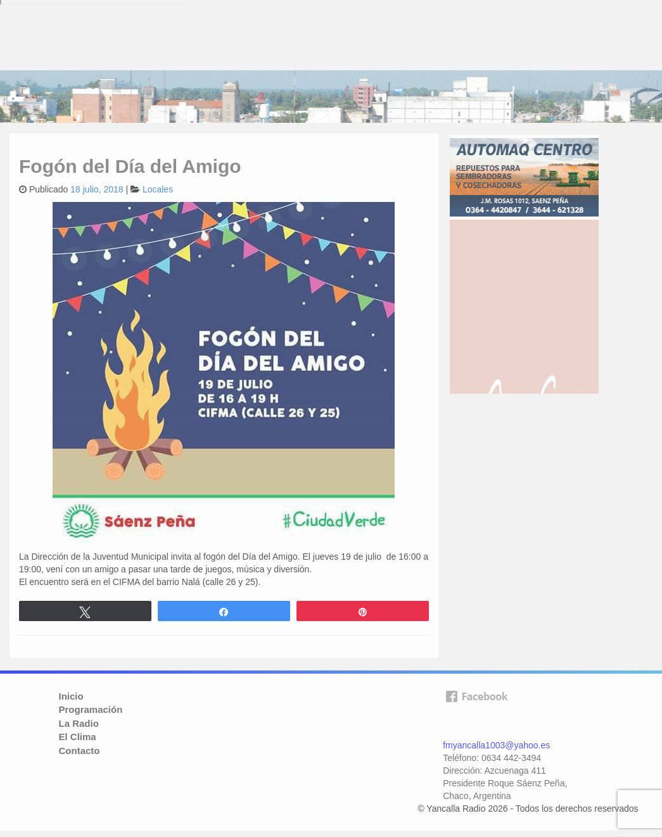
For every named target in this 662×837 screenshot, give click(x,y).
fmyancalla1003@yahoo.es (496, 745)
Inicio (71, 696)
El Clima (77, 736)
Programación (91, 709)
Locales (158, 189)
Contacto (79, 750)
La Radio (79, 723)
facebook (476, 711)
